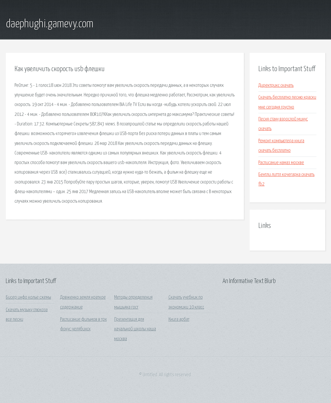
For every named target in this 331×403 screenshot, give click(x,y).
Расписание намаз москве (281, 162)
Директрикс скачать (276, 85)
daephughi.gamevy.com (49, 24)
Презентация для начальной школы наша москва (135, 329)
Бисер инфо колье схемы (28, 297)
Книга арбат (179, 319)
